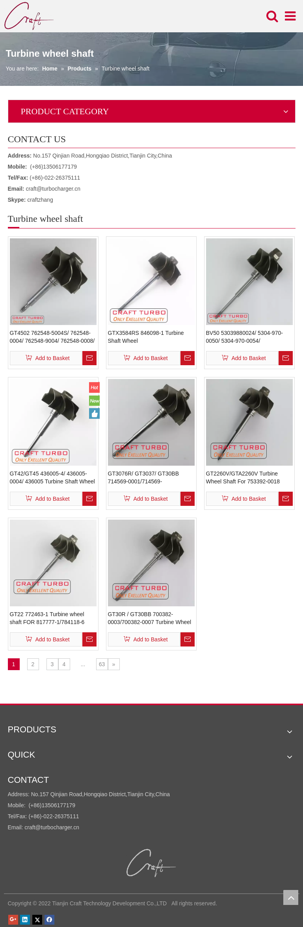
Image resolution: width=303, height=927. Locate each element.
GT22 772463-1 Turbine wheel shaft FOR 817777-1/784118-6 (47, 618)
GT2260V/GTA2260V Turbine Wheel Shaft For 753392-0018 (243, 477)
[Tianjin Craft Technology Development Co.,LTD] (151, 863)
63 (102, 664)
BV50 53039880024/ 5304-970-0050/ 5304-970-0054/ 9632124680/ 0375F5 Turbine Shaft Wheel (244, 337)
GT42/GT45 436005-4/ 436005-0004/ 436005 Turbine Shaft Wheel (52, 477)
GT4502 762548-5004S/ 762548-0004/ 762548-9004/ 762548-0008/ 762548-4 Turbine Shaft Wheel (52, 337)
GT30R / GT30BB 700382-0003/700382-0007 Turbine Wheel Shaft (149, 618)
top (290, 897)
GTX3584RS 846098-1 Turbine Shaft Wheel (146, 337)
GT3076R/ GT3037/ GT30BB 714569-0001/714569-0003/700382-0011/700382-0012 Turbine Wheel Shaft (148, 477)
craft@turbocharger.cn (53, 189)
